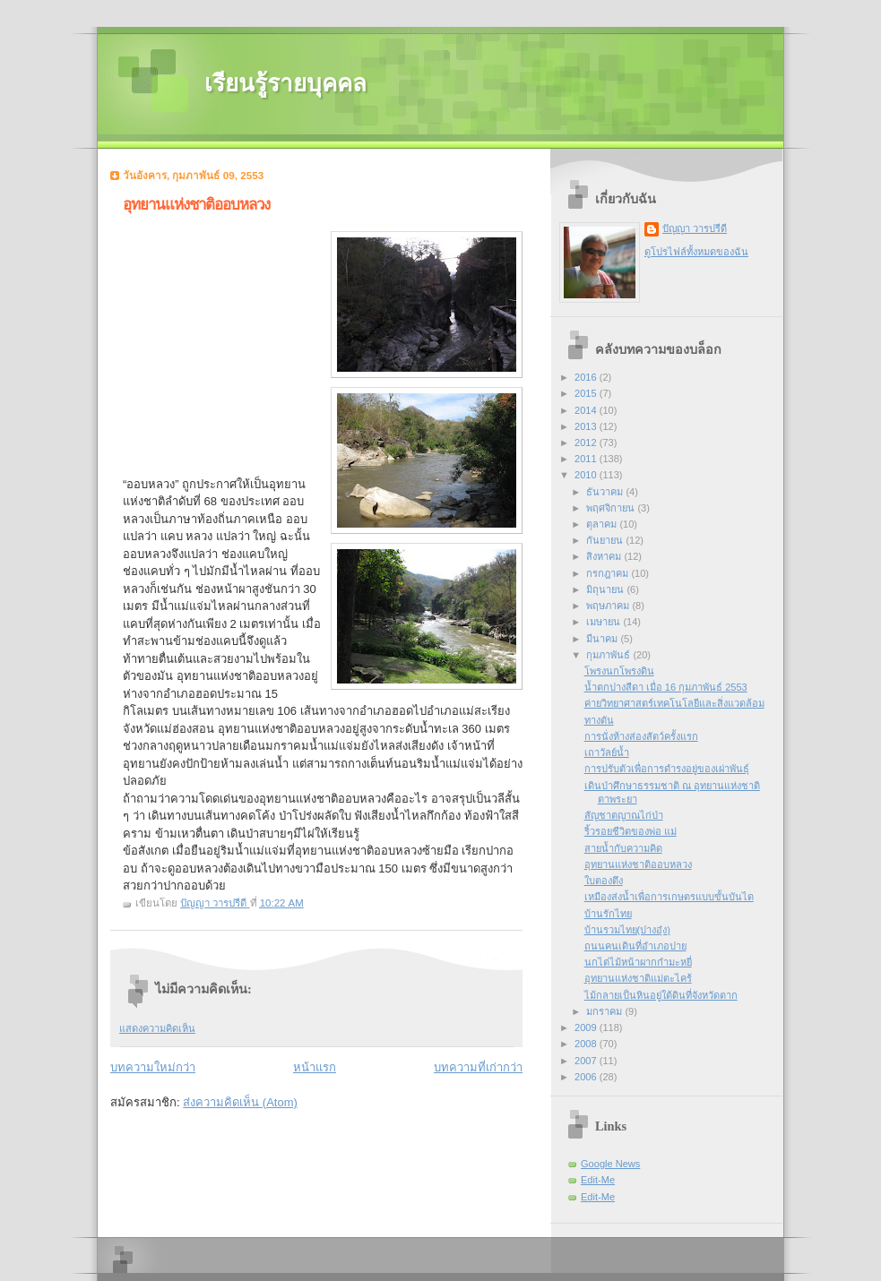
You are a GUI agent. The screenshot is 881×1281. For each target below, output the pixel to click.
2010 (587, 474)
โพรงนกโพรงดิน (619, 671)
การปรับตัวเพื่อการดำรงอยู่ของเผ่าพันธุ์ (666, 768)
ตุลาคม (602, 524)
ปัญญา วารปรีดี (694, 228)
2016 (587, 377)
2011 (587, 458)
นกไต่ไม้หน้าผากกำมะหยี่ (638, 962)
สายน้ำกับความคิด (623, 848)
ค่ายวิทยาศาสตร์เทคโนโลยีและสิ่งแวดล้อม (674, 703)
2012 (587, 442)
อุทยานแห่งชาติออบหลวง (638, 864)
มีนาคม (603, 638)
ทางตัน (599, 720)
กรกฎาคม (608, 573)
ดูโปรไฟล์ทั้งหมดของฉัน (696, 251)
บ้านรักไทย (608, 913)
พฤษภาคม (609, 605)
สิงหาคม (605, 556)
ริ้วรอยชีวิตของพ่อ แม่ (630, 831)
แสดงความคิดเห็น (157, 1028)
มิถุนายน (606, 589)
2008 (587, 1043)
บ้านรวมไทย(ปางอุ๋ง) (627, 929)
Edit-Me (598, 1179)
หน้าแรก (314, 1067)
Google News (610, 1163)
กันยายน (606, 540)
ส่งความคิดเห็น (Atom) (240, 1102)
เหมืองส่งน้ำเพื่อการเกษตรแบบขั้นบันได (669, 896)
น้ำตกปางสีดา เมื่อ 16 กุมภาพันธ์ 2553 (665, 687)
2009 (587, 1027)
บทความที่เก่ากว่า (478, 1067)
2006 (587, 1076)
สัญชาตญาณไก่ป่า (623, 815)
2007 (587, 1060)
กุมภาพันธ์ (609, 654)
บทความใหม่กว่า (152, 1067)
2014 (587, 410)
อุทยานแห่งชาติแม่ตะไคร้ (638, 978)
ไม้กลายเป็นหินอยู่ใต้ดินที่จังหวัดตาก (661, 995)
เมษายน (604, 621)
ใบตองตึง (603, 880)
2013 (587, 426)
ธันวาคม (606, 491)
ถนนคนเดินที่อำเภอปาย (635, 946)
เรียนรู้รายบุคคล (285, 84)
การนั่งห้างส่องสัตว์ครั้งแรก (641, 736)
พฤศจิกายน (611, 508)
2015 (587, 393)
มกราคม (605, 1011)
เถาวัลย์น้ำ (606, 752)
